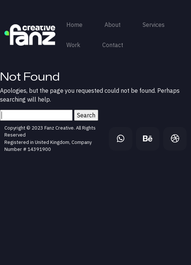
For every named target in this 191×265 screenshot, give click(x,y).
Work (73, 45)
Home (74, 24)
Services (154, 24)
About (112, 24)
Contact (112, 45)
